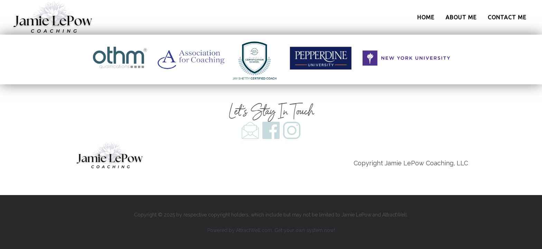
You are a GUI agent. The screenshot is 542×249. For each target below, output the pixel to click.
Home (425, 17)
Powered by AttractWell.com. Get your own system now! (271, 230)
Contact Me (507, 17)
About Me (461, 17)
